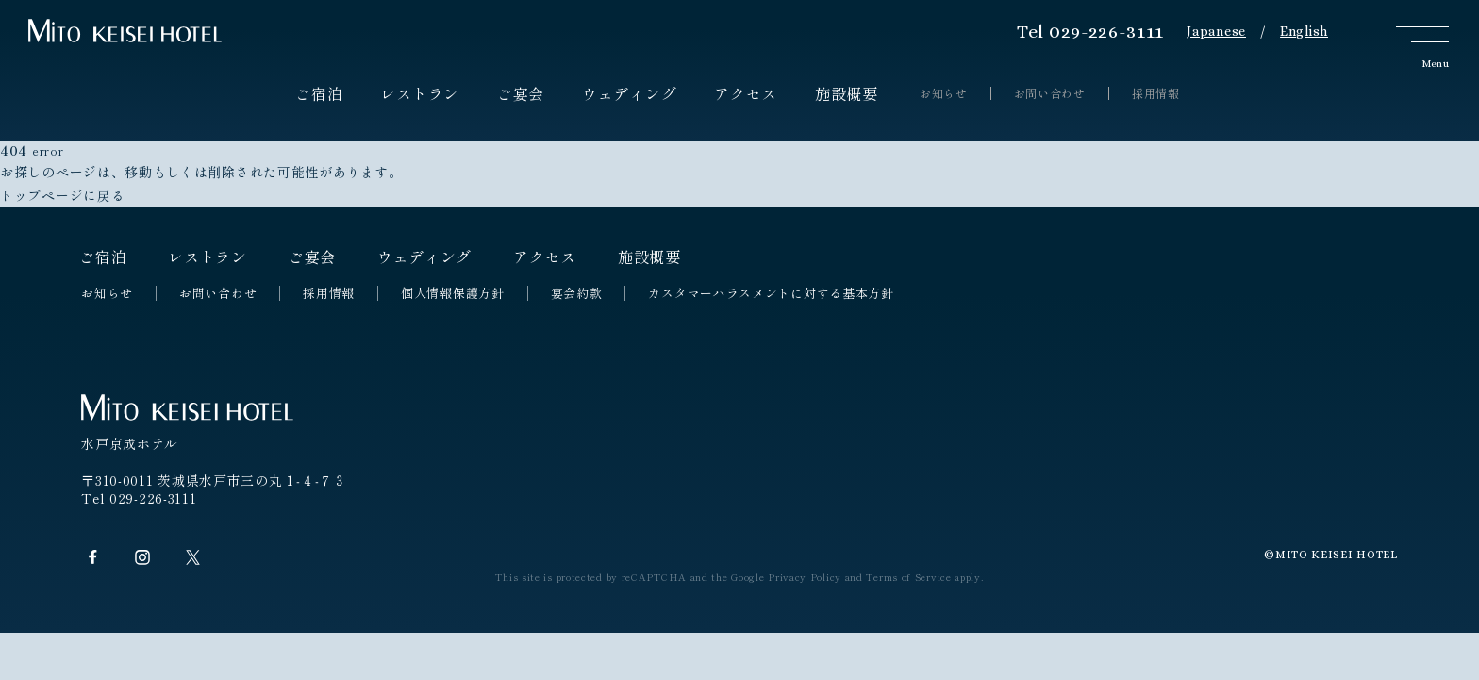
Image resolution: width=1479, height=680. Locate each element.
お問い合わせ (1050, 93)
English (1304, 31)
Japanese (1216, 31)
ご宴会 (520, 93)
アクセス (745, 93)
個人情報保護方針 (453, 293)
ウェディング (629, 93)
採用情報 (1156, 93)
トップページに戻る (62, 195)
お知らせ (944, 93)
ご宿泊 (318, 93)
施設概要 (846, 93)
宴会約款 (577, 293)
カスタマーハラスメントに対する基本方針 (770, 293)
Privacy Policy (804, 577)
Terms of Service (908, 577)
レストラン (419, 93)
